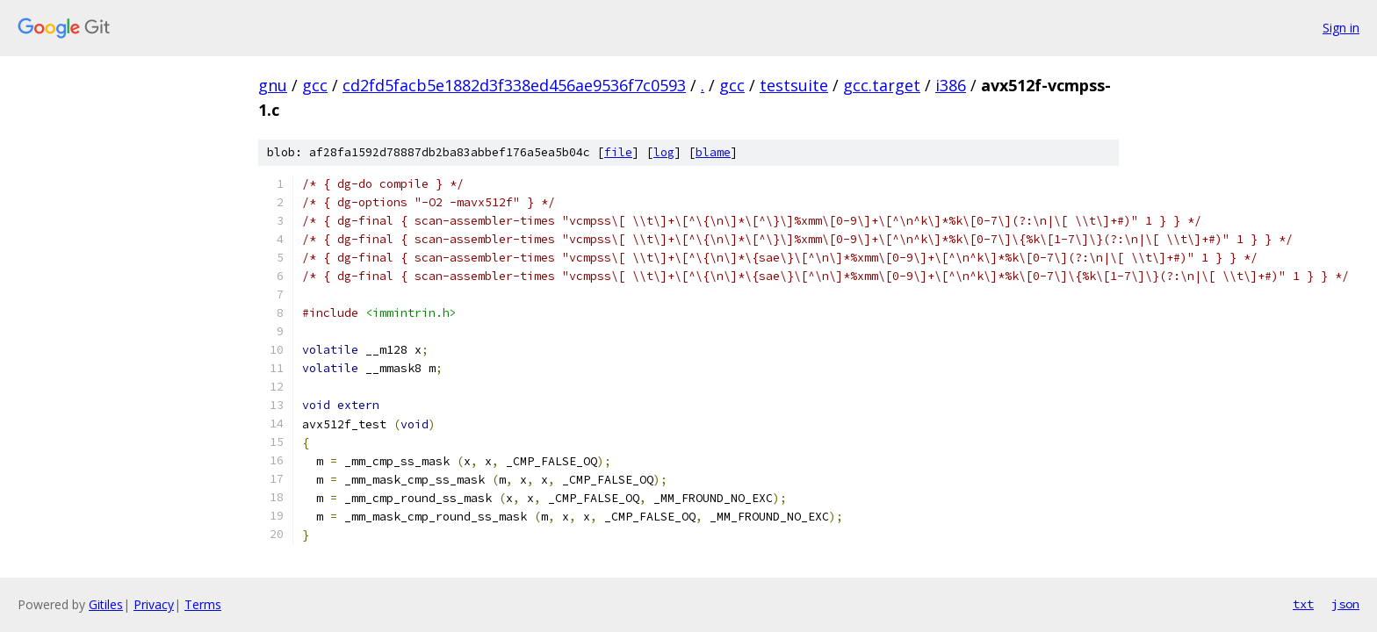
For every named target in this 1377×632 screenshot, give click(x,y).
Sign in (1341, 27)
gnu (272, 85)
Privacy (153, 604)
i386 (950, 85)
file (618, 152)
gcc (315, 85)
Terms (202, 604)
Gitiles (106, 604)
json (1345, 604)
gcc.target (881, 85)
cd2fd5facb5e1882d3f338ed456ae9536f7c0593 (514, 85)
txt (1303, 604)
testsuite (794, 85)
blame (713, 152)
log (663, 152)
